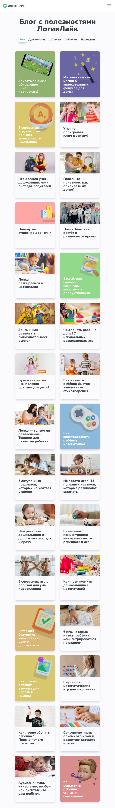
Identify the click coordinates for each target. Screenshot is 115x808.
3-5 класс (71, 39)
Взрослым (88, 39)
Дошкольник (37, 39)
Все (22, 39)
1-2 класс (55, 39)
